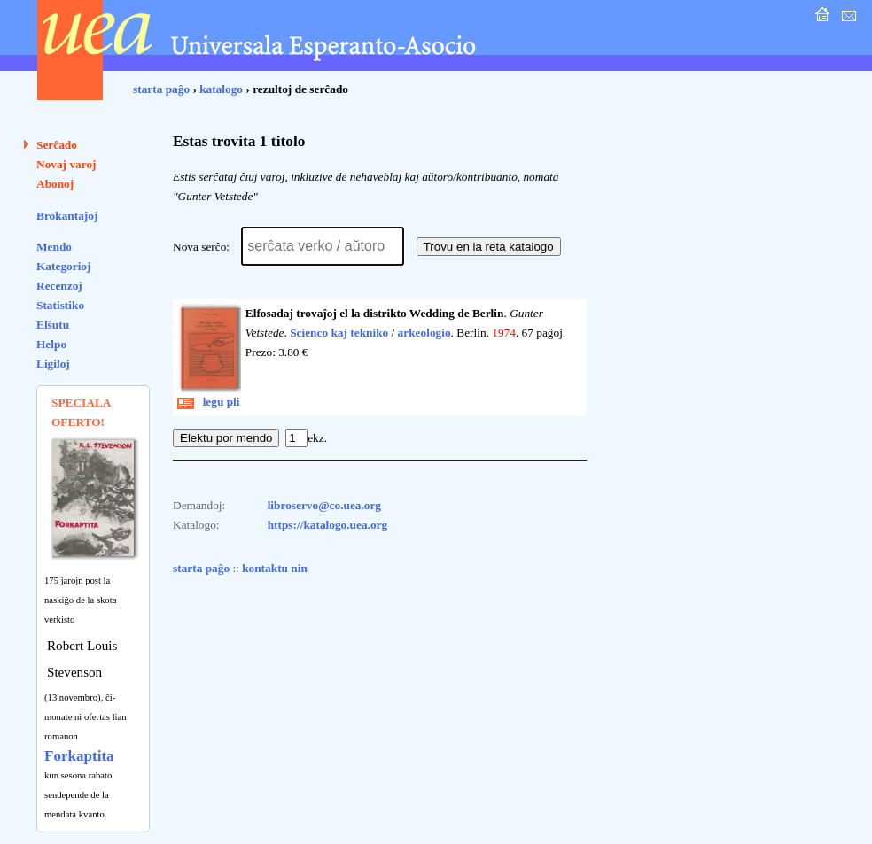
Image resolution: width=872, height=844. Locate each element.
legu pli (208, 401)
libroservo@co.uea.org (324, 505)
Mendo (54, 246)
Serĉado (56, 144)
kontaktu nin (275, 568)
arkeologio (424, 332)
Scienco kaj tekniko (339, 332)
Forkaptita (79, 755)
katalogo (221, 89)
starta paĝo (161, 89)
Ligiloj (53, 363)
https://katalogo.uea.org (328, 524)
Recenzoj (59, 285)
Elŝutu (52, 324)
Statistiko (60, 305)
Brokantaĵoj (66, 215)
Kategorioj (63, 266)
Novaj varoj (66, 164)
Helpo (51, 344)
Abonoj (55, 183)
